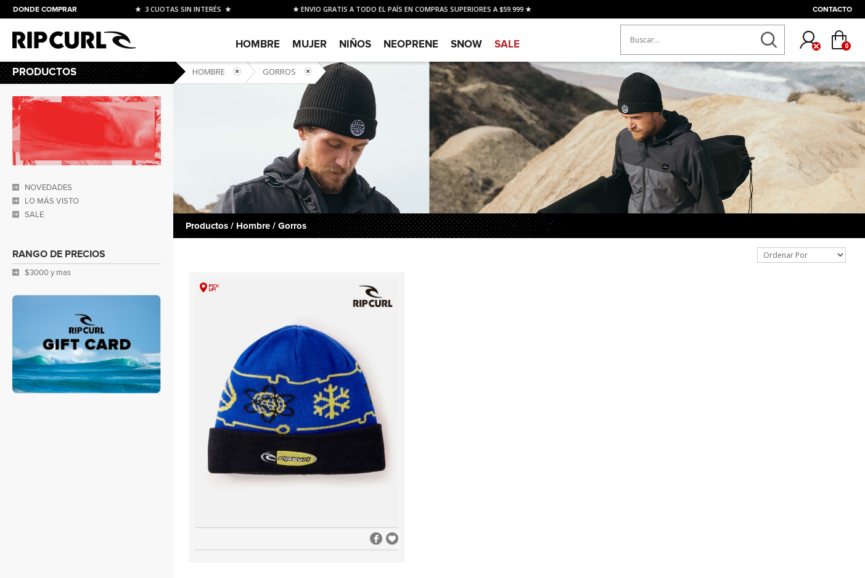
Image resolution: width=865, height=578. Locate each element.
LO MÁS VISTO (52, 201)
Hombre (258, 44)
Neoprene (410, 44)
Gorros (279, 71)
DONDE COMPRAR (45, 9)
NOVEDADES (48, 187)
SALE (507, 44)
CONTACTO (832, 9)
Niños (355, 44)
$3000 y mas (48, 273)
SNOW (466, 44)
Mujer (309, 44)
